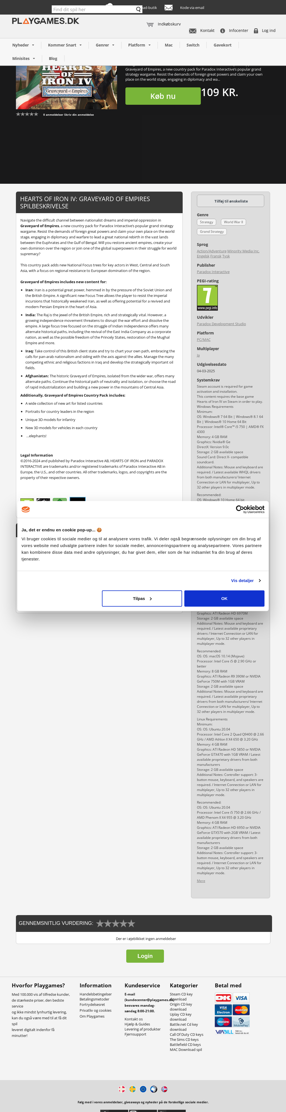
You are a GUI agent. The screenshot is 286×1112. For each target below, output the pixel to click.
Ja (198, 355)
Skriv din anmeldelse (79, 115)
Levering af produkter (143, 1029)
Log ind (265, 30)
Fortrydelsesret (92, 1004)
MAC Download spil (186, 1049)
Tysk (226, 256)
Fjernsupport (135, 1034)
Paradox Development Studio (221, 323)
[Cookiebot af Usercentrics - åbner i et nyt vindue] (240, 509)
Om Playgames (92, 1016)
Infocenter (234, 30)
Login (144, 956)
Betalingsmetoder (94, 999)
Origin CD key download (181, 1007)
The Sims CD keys (184, 1039)
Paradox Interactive (213, 271)
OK (224, 598)
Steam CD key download (181, 997)
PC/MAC (204, 339)
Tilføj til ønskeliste (231, 201)
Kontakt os (134, 1019)
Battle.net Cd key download (184, 1027)
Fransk (215, 256)
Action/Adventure (212, 250)
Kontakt (201, 30)
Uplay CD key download (181, 1017)
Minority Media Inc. (243, 250)
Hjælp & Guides (137, 1024)
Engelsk (203, 256)
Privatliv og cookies (95, 1010)
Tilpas (142, 598)
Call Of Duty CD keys (186, 1034)
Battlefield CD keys (185, 1044)
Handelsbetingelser (96, 994)
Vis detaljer (242, 580)
